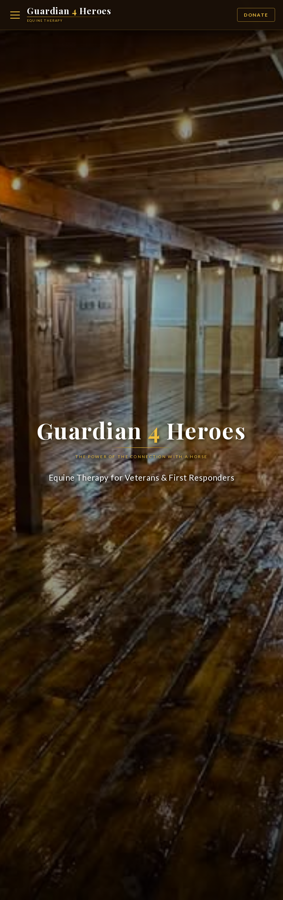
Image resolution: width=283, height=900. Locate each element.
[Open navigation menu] (15, 15)
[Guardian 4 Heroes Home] (69, 14)
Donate (256, 15)
